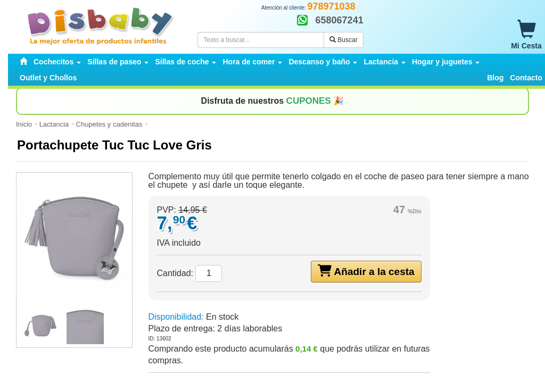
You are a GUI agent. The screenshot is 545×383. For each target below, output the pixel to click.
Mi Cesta (526, 35)
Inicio (24, 124)
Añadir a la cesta (366, 270)
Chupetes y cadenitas (109, 124)
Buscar (343, 40)
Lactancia (54, 124)
